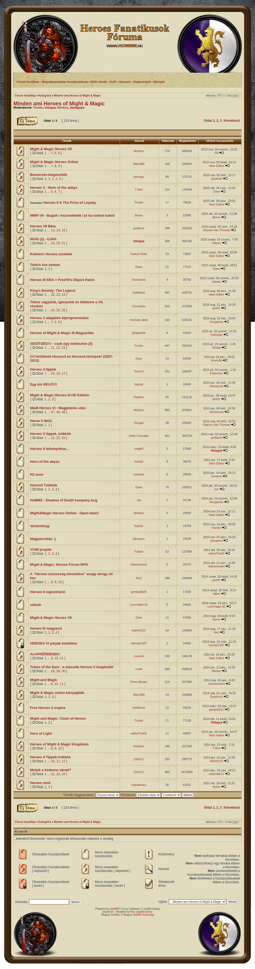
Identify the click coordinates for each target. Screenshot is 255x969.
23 (58, 295)
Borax (139, 215)
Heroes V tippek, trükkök (50, 434)
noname (138, 474)
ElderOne (216, 373)
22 (52, 295)
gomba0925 (139, 591)
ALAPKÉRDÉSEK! (45, 654)
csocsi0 (139, 656)
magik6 (138, 448)
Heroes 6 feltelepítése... (49, 449)
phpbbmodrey (144, 911)
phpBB (114, 908)
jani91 (216, 308)
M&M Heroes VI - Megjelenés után (58, 408)
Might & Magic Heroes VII (51, 149)
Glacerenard (139, 564)
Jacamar (216, 178)
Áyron (216, 619)
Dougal (139, 422)
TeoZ (139, 578)
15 (63, 230)
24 (63, 295)
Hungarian (216, 321)
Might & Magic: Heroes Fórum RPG (59, 565)
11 (61, 658)
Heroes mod (40, 783)
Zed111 (139, 759)
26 (63, 310)
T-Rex (139, 189)
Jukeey (216, 243)
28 (52, 671)
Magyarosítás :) (43, 539)
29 (58, 671)
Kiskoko (139, 746)
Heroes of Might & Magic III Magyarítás (62, 333)
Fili (216, 152)
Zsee (139, 358)
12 (63, 761)
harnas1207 (139, 643)
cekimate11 (216, 773)
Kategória (45, 95)
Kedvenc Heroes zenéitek (51, 254)
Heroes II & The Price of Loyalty (70, 203)
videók (35, 605)
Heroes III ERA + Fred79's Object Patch (62, 280)
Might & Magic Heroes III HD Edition (59, 395)
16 (58, 373)
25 (58, 310)
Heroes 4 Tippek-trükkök (50, 757)
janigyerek (138, 332)
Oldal (208, 121)
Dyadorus (216, 696)
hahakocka (216, 411)
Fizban (138, 551)
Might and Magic (43, 680)
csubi (138, 669)
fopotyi (138, 384)
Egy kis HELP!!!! (43, 384)
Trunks (38, 107)
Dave (216, 191)
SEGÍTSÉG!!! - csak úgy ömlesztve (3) (61, 344)
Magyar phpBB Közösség (138, 914)
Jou (216, 489)
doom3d (216, 360)
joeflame (138, 228)
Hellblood (139, 292)
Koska (216, 347)
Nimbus (62, 107)
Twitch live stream (45, 265)
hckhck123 (139, 630)
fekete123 (216, 761)
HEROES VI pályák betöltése (53, 643)
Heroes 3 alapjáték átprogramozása (59, 318)
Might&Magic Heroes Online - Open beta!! (64, 513)
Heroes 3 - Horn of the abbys (54, 188)
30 (63, 671)
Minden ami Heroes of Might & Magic (77, 95)
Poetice (139, 397)
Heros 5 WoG (41, 421)
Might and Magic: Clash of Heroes (58, 718)
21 (63, 243)
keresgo (138, 176)
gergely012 (216, 709)
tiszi (216, 632)
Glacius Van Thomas (216, 230)
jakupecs (138, 538)
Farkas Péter (138, 254)
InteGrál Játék (139, 319)
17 (63, 373)
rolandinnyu (139, 784)
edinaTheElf (216, 553)
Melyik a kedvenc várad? (50, 770)
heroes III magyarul (46, 628)
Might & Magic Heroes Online (54, 162)
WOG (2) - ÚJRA (43, 239)
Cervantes (138, 306)
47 (52, 412)
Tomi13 (138, 371)
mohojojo (216, 334)
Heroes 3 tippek (43, 369)
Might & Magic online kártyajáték (57, 693)
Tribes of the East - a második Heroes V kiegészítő (71, 667)
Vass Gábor (216, 165)
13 (52, 230)
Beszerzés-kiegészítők (48, 175)
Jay (138, 500)
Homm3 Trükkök (43, 485)
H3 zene (36, 474)
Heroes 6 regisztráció (47, 592)
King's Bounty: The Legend (52, 291)
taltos (216, 593)
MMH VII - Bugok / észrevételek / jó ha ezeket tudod (72, 215)
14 (58, 230)
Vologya (50, 107)
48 (58, 412)
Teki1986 (139, 163)
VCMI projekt (40, 550)
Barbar (216, 670)
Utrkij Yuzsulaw (139, 435)
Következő (232, 121)
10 (59, 582)
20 (58, 243)
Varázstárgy (40, 526)
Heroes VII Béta (43, 226)
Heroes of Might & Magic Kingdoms (59, 744)
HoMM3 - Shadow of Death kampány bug (63, 500)
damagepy (77, 107)
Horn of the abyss (45, 462)
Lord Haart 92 (139, 604)
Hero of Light (41, 733)
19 (52, 243)
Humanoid (138, 279)
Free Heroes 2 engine (47, 708)
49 (63, 412)
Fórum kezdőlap (25, 95)
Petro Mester (138, 681)
